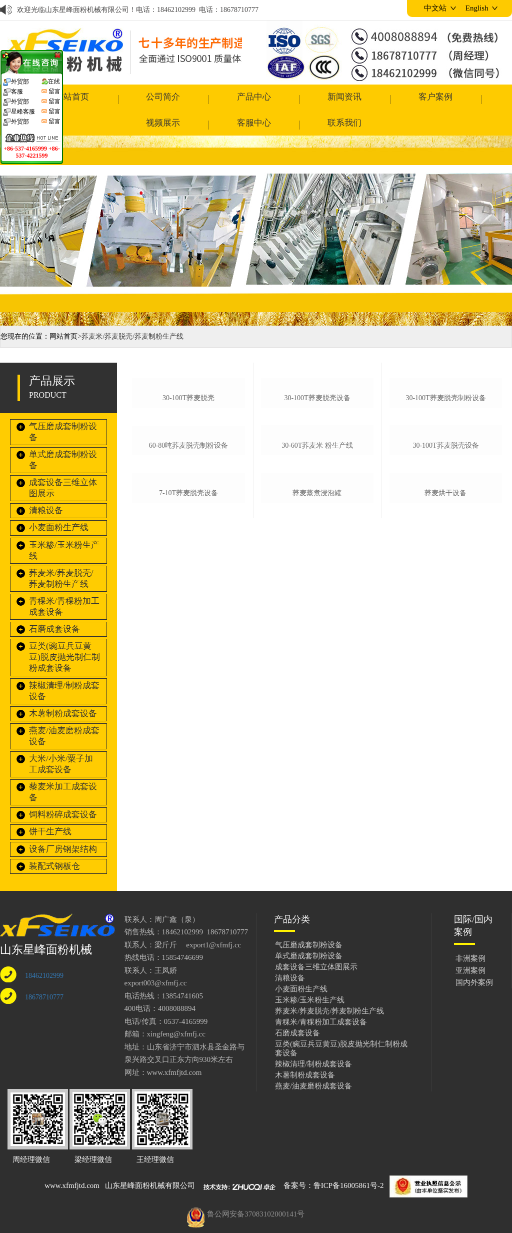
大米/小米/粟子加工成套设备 (61, 743)
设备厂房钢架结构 (63, 828)
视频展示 (349, 99)
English (477, 8)
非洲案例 (471, 937)
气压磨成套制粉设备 (63, 411)
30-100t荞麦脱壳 (188, 451)
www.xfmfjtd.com (72, 1164)
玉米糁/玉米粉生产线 (64, 529)
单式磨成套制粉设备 (63, 439)
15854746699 (183, 936)
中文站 (435, 8)
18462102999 (44, 954)
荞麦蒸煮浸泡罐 (317, 695)
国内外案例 (474, 961)
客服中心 (413, 99)
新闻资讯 (223, 99)
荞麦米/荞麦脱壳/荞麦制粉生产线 (61, 557)
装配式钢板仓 (54, 845)
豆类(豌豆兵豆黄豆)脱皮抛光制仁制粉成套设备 (64, 636)
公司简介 (97, 99)
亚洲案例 (471, 949)
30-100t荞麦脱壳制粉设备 (446, 451)
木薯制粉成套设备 (63, 692)
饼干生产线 (50, 810)
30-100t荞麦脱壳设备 (317, 451)
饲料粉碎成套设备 (63, 793)
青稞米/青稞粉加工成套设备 (64, 585)
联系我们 (475, 99)
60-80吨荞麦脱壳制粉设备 (188, 574)
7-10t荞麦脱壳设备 (188, 697)
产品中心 (159, 99)
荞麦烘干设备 (445, 695)
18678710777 (44, 976)
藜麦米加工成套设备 (63, 771)
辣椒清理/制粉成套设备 (64, 670)
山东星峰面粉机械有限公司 (150, 1164)
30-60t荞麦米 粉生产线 (317, 573)
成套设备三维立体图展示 (63, 467)
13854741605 (183, 975)
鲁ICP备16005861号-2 (349, 1164)
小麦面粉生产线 (58, 507)
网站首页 (64, 315)
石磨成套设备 (54, 608)
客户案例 (286, 99)
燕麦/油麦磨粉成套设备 (64, 715)
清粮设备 (46, 489)
